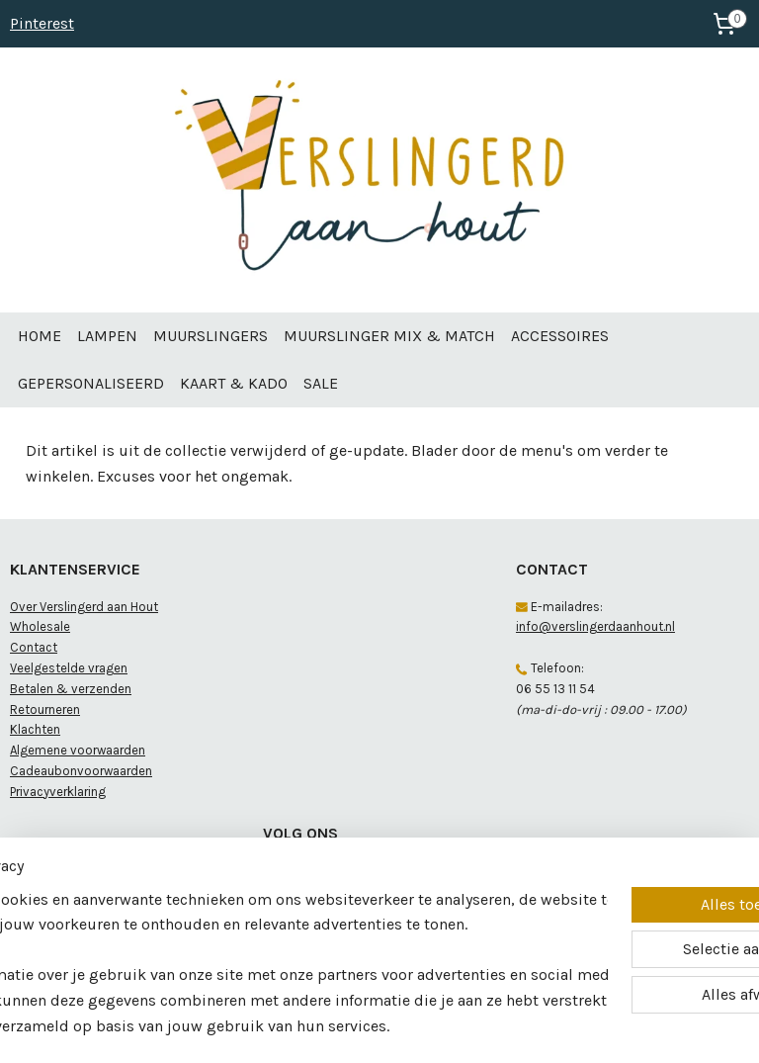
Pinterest (42, 23)
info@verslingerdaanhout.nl (595, 626)
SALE (320, 383)
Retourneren (45, 709)
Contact (33, 647)
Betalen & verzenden (70, 688)
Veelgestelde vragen (68, 668)
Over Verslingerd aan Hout (84, 606)
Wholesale (40, 626)
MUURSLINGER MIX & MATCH (389, 335)
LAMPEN (107, 335)
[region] (249, 924)
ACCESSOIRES (560, 335)
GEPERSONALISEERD (91, 383)
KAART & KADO (234, 383)
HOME (39, 335)
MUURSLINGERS (210, 335)
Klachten (35, 729)
